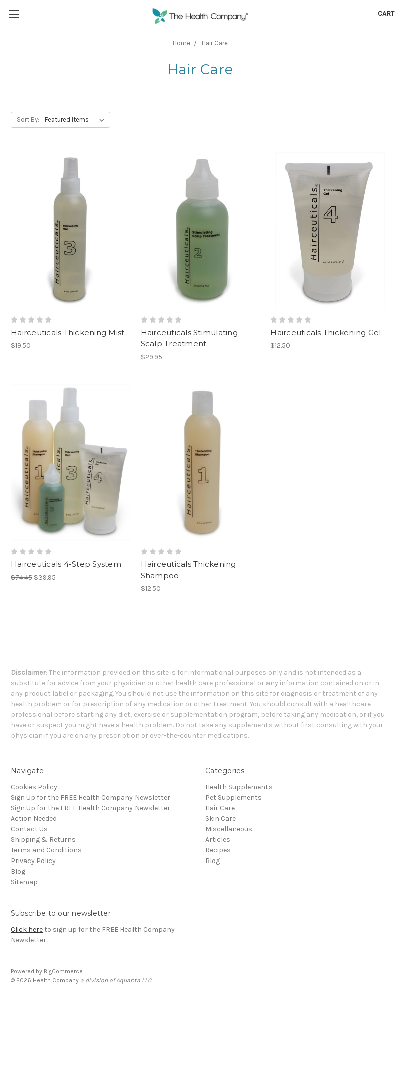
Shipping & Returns (43, 839)
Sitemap (24, 882)
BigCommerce (63, 971)
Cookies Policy (34, 787)
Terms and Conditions (46, 850)
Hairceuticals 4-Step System (66, 564)
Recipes (218, 850)
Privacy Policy (33, 860)
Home (181, 43)
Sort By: (28, 119)
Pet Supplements (233, 797)
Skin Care (220, 818)
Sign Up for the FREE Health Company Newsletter (90, 797)
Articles (217, 839)
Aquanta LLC (133, 980)
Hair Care (215, 43)
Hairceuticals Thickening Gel (325, 332)
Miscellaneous (228, 829)
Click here (27, 929)
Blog (18, 871)
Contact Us (29, 829)
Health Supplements (239, 787)
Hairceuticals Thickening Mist (67, 332)
